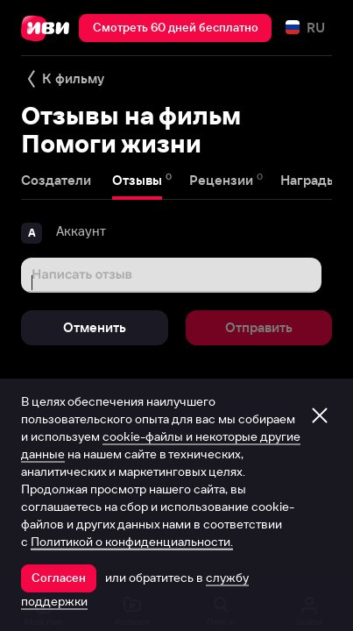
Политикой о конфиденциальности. (132, 542)
